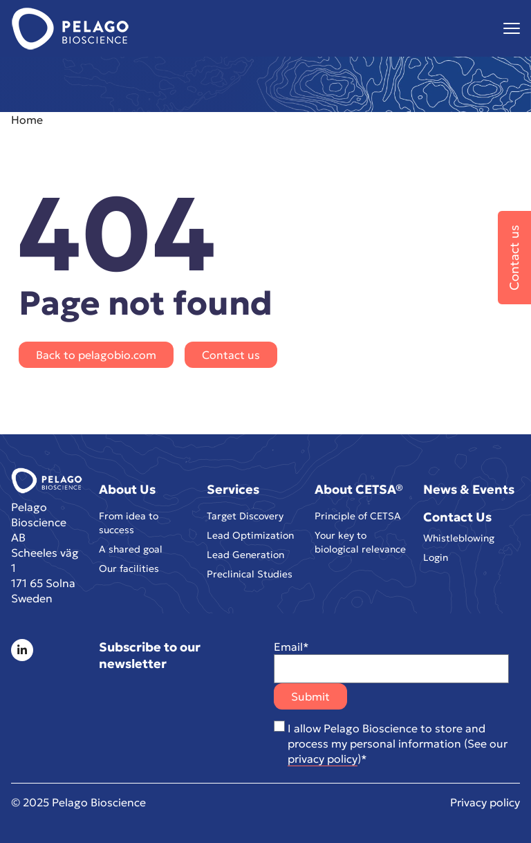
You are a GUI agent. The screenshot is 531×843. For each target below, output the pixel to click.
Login (435, 560)
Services (233, 489)
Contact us (231, 355)
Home (27, 120)
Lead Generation (245, 559)
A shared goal (130, 553)
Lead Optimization (250, 538)
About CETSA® (359, 489)
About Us (127, 489)
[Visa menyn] (511, 29)
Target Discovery (245, 517)
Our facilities (129, 574)
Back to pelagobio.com (96, 355)
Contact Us (457, 517)
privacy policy (322, 759)
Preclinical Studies (249, 579)
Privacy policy (485, 802)
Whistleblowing (458, 539)
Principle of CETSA (358, 517)
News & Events (468, 489)
